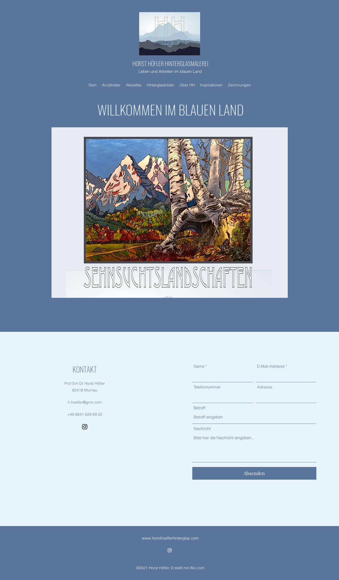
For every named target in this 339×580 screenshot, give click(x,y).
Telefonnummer (207, 387)
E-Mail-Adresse (271, 366)
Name (199, 366)
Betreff (199, 408)
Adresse (264, 387)
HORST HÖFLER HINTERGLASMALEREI (170, 63)
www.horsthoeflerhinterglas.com (170, 538)
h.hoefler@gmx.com (85, 402)
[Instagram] (84, 426)
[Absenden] (254, 473)
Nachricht (202, 429)
